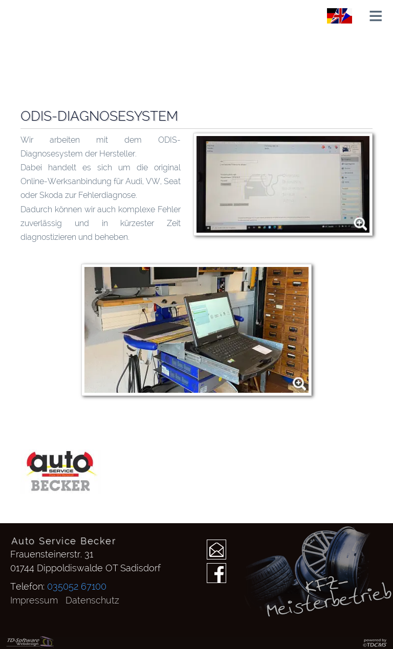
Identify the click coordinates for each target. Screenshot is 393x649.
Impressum (34, 600)
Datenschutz (92, 600)
